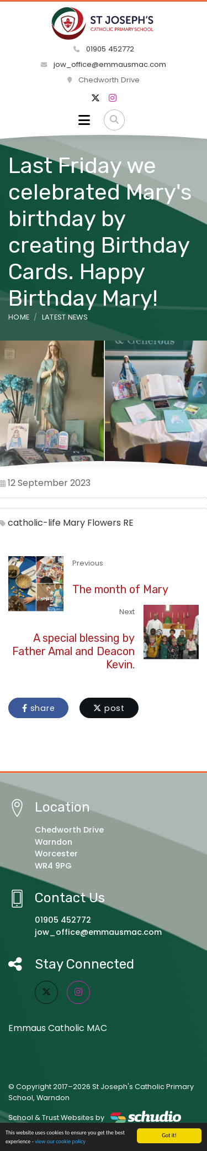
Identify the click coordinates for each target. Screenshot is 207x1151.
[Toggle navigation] (84, 119)
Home (18, 317)
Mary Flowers (92, 522)
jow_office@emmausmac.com (103, 64)
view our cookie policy (60, 1141)
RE (128, 522)
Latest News (65, 317)
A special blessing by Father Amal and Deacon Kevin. (73, 651)
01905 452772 (103, 49)
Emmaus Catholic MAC (57, 1028)
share (38, 708)
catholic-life (34, 522)
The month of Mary (120, 589)
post (109, 708)
